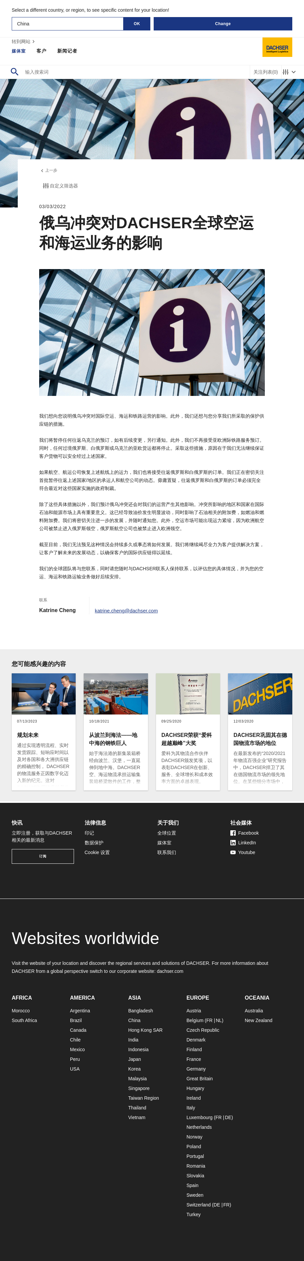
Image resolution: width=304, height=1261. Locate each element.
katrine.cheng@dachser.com (129, 612)
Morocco (21, 1010)
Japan (134, 1059)
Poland (193, 1146)
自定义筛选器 (60, 187)
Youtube (242, 852)
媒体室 (19, 51)
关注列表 (265, 72)
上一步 (49, 171)
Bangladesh (140, 1010)
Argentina (80, 1010)
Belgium (195, 1020)
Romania (195, 1166)
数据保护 (94, 842)
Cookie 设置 (97, 852)
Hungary (195, 1088)
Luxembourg (199, 1117)
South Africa (24, 1020)
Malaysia (137, 1078)
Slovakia (195, 1175)
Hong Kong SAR (145, 1030)
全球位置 (166, 833)
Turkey (193, 1214)
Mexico (77, 1049)
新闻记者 (68, 51)
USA (75, 1069)
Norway (194, 1137)
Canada (78, 1030)
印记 (89, 833)
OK (137, 23)
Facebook (244, 833)
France (193, 1059)
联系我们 (166, 852)
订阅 (43, 856)
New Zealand (259, 1020)
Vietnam (136, 1117)
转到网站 (24, 41)
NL (219, 1020)
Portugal (195, 1156)
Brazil (76, 1020)
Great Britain (199, 1078)
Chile (75, 1039)
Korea (134, 1069)
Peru (75, 1059)
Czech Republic (202, 1030)
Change (223, 23)
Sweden (195, 1195)
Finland (194, 1049)
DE (228, 1117)
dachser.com (170, 971)
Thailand (137, 1107)
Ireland (193, 1098)
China (134, 1020)
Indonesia (138, 1049)
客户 (42, 51)
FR (209, 1020)
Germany (196, 1069)
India (133, 1039)
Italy (190, 1107)
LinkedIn (243, 842)
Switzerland (198, 1204)
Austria (193, 1010)
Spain (192, 1185)
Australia (254, 1010)
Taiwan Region (143, 1098)
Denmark (196, 1039)
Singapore (139, 1088)
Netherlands (199, 1127)
